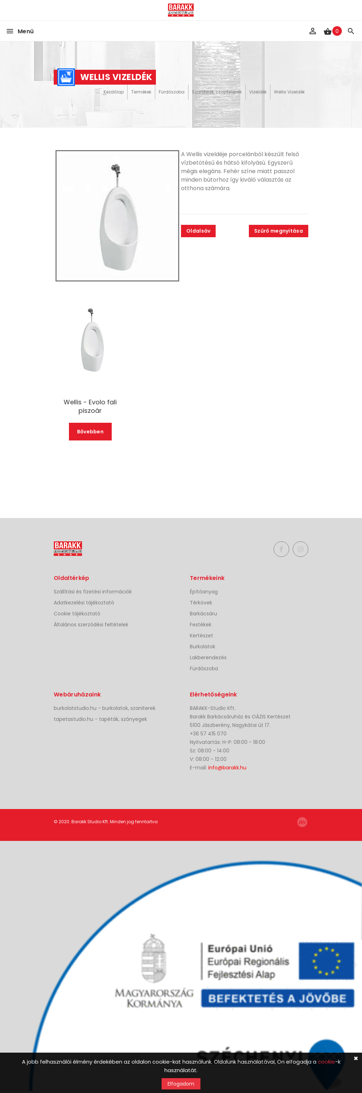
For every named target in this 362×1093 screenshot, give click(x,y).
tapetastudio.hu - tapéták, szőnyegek (100, 719)
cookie (326, 1061)
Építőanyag (204, 591)
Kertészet (201, 635)
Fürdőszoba (172, 92)
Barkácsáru (203, 613)
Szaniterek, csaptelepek (217, 92)
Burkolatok (202, 646)
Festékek (200, 624)
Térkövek (201, 602)
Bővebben (90, 431)
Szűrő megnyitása (278, 230)
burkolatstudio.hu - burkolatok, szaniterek (105, 708)
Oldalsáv (198, 230)
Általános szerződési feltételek (91, 624)
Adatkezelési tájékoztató (84, 602)
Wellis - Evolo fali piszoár (90, 406)
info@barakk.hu (227, 767)
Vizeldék (258, 92)
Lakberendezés (208, 657)
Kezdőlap (114, 92)
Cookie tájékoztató (77, 613)
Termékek (141, 92)
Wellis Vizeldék (289, 92)
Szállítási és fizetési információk (93, 591)
